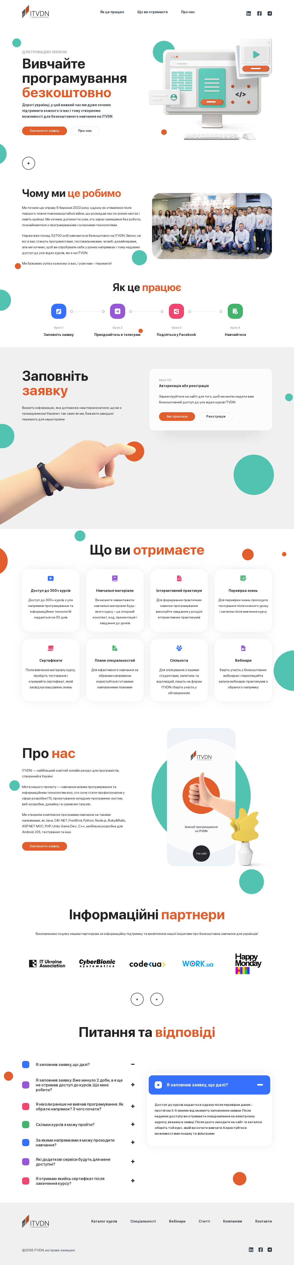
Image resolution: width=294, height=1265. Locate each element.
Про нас (188, 12)
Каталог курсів (104, 1221)
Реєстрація (215, 416)
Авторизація (177, 416)
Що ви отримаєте (152, 12)
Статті (204, 1221)
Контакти (263, 1221)
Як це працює (112, 12)
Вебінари (177, 1221)
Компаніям (232, 1221)
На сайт (201, 853)
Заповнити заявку (44, 131)
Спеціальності (143, 1221)
